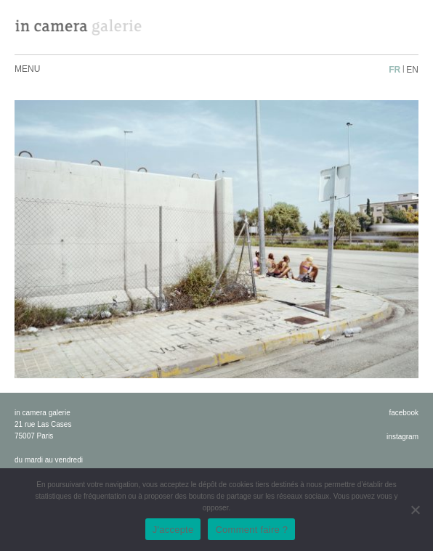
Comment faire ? (251, 529)
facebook (403, 413)
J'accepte (173, 529)
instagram (402, 437)
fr (394, 70)
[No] (415, 509)
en (412, 70)
